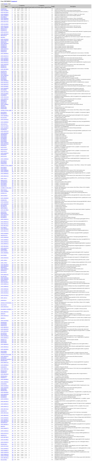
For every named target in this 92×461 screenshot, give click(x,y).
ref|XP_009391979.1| (5, 329)
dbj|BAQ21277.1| (4, 28)
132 (12, 228)
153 (12, 270)
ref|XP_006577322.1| (5, 408)
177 (12, 322)
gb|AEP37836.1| (4, 357)
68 (12, 117)
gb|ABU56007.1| (4, 366)
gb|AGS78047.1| (4, 101)
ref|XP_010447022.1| (5, 241)
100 (12, 171)
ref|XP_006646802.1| (5, 419)
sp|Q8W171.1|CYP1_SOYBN (6, 165)
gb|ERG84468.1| (4, 389)
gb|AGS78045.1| (4, 215)
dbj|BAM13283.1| (4, 444)
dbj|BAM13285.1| (4, 370)
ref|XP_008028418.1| (5, 344)
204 (12, 368)
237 (12, 433)
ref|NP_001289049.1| (5, 233)
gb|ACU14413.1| (4, 189)
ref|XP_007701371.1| (5, 433)
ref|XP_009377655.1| (5, 91)
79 (12, 137)
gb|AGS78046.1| (4, 79)
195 (12, 352)
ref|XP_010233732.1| (5, 214)
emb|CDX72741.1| (4, 280)
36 (12, 65)
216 (12, 390)
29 (12, 53)
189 (12, 341)
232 (12, 424)
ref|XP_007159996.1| (5, 439)
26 (12, 48)
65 (12, 112)
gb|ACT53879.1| (4, 272)
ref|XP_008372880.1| (5, 69)
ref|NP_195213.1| (4, 297)
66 (12, 113)
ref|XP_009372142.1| (5, 412)
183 (12, 331)
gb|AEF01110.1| (4, 67)
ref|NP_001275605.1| (5, 12)
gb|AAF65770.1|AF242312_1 (6, 359)
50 (12, 88)
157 (12, 277)
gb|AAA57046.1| (4, 459)
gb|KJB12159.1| (4, 42)
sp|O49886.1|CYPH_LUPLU (6, 187)
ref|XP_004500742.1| (5, 98)
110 (12, 189)
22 (12, 43)
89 (12, 153)
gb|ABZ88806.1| (4, 95)
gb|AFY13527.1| (4, 151)
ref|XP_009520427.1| (5, 424)
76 (12, 133)
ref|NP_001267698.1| (5, 320)
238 (12, 435)
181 (12, 313)
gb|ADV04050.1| (4, 135)
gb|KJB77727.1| (4, 339)
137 (12, 239)
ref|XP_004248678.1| (5, 88)
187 (12, 337)
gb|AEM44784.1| (4, 129)
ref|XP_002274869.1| (5, 209)
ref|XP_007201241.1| (5, 62)
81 (12, 139)
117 (12, 205)
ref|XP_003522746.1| (5, 26)
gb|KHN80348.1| (4, 322)
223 (12, 403)
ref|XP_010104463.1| (5, 385)
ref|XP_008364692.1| (5, 53)
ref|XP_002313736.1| (5, 21)
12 (12, 27)
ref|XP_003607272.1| (5, 131)
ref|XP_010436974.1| (5, 279)
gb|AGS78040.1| (4, 162)
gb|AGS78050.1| (4, 168)
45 (12, 79)
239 (12, 437)
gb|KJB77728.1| (4, 103)
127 (12, 219)
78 (12, 135)
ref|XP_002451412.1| (5, 315)
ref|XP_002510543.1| (5, 82)
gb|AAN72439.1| (4, 117)
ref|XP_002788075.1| (5, 398)
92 (12, 158)
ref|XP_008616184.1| (5, 415)
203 (12, 366)
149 (12, 264)
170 (12, 304)
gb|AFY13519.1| (4, 156)
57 (12, 101)
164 (12, 290)
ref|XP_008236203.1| (5, 43)
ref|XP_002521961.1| (5, 401)
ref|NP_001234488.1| (5, 24)
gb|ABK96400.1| (4, 47)
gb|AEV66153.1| (4, 50)
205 (12, 370)
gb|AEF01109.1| (4, 341)
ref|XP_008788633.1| (5, 365)
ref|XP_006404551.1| (5, 243)
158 (12, 279)
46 (12, 80)
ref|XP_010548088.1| (5, 191)
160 (12, 282)
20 (12, 40)
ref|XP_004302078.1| (5, 394)
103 (12, 178)
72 (12, 125)
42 (12, 73)
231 (12, 421)
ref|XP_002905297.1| (5, 403)
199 (12, 356)
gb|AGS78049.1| (4, 139)
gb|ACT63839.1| (4, 73)
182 (12, 329)
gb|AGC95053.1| (4, 184)
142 (12, 249)
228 (12, 415)
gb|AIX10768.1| (4, 154)
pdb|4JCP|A (3, 426)
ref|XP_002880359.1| (5, 286)
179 (12, 325)
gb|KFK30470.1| (4, 267)
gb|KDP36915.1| (4, 100)
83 (12, 142)
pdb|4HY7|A (3, 318)
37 (12, 67)
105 (12, 181)
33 (12, 60)
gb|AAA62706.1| (4, 334)
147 (12, 260)
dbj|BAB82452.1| (4, 113)
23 (12, 44)
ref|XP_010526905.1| (5, 127)
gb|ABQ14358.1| (4, 163)
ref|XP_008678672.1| (5, 327)
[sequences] (14, 1)
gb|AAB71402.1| (4, 276)
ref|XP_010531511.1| (5, 223)
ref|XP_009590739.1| (5, 19)
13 (12, 28)
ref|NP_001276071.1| (5, 32)
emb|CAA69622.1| (4, 208)
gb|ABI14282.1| (4, 300)
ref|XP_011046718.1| (5, 40)
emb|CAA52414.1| (4, 149)
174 (12, 315)
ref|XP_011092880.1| (5, 104)
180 (12, 327)
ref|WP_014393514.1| (5, 452)
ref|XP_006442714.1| (5, 362)
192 (12, 346)
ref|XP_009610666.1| (5, 59)
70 (12, 122)
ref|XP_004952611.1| (5, 266)
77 (12, 134)
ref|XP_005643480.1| (5, 392)
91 (12, 156)
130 (12, 225)
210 (12, 379)
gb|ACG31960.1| (4, 342)
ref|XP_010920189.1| (5, 387)
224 (12, 406)
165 (12, 292)
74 (12, 129)
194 (12, 351)
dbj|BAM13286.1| (4, 360)
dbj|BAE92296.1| (4, 213)
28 (12, 51)
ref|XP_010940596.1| (5, 381)
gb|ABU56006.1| (4, 383)
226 (12, 410)
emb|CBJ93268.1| (4, 134)
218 (12, 394)
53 (12, 93)
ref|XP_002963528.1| (5, 288)
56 (12, 100)
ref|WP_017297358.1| (5, 455)
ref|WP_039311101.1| (5, 96)
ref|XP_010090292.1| (5, 158)
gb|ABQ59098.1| (4, 249)
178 (12, 323)
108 (12, 185)
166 (12, 295)
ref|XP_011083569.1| (5, 57)
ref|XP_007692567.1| (5, 442)
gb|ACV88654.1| (4, 227)
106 (12, 183)
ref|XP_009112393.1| (5, 225)
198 (12, 359)
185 (12, 334)
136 (12, 237)
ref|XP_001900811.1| (5, 450)
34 (12, 62)
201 (12, 362)
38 (12, 69)
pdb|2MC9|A (3, 105)
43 (12, 76)
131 (12, 227)
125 (12, 215)
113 (12, 195)
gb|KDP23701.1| (4, 435)
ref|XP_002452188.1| (5, 331)
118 (12, 198)
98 (12, 168)
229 (12, 417)
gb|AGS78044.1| (4, 183)
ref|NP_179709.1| (4, 262)
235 (12, 422)
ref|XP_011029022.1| (5, 15)
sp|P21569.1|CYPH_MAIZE (6, 354)
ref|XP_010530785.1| (5, 171)
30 (12, 55)
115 (12, 201)
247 (12, 454)
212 (12, 383)
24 (12, 46)
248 (12, 455)
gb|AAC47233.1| (4, 304)
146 (12, 257)
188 (12, 339)
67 (12, 115)
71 (12, 123)
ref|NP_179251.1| (4, 178)
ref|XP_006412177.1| (5, 230)
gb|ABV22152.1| (4, 325)
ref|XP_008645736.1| (5, 311)
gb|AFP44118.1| (4, 145)
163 (12, 288)
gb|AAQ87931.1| (4, 333)
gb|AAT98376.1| (4, 217)
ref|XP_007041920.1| (5, 119)
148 (12, 262)
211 (12, 381)
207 (12, 374)
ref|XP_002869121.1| (5, 283)
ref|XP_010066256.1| (5, 75)
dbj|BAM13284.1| (4, 376)
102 (12, 175)
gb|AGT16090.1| (4, 255)
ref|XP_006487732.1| (5, 368)
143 (12, 250)
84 (12, 144)
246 (12, 452)
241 (12, 442)
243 (12, 446)
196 (12, 354)
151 (12, 267)
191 (12, 344)
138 (12, 241)
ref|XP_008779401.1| (5, 437)
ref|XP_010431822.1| (5, 282)
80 (12, 138)
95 (12, 163)
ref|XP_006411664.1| (5, 246)
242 (12, 444)
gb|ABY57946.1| (4, 108)
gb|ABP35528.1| (4, 8)
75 (12, 131)
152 (12, 268)
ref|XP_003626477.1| (5, 428)
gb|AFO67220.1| (4, 71)
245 (12, 450)
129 (12, 223)
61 (12, 98)
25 (12, 47)
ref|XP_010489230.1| (5, 170)
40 (12, 72)
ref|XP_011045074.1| (5, 142)
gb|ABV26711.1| (4, 72)
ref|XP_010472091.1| (5, 335)
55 (12, 96)
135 (12, 235)
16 (12, 34)
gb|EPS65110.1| (4, 65)
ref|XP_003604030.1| (5, 198)
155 (12, 274)
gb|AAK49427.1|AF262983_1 (6, 309)
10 (12, 24)
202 (12, 365)
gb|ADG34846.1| (4, 137)
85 (12, 145)
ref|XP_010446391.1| (5, 268)
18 (12, 37)
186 (12, 335)
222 (12, 401)
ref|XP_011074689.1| (5, 10)
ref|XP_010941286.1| (5, 203)
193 (12, 349)
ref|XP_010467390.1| (5, 64)
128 (12, 221)
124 (12, 214)
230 (12, 419)
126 (12, 217)
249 (12, 457)
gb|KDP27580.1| (4, 107)
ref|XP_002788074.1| (5, 448)
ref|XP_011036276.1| (5, 430)
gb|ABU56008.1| (4, 352)
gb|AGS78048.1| (4, 141)
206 (12, 372)
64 (12, 110)
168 (12, 300)
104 (12, 180)
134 (12, 230)
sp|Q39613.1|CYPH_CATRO (6, 110)
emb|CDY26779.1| (4, 235)
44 (12, 77)
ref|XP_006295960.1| (5, 349)
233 (12, 426)
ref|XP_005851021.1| (5, 346)
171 (12, 306)
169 (12, 302)
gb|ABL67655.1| (4, 51)
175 (12, 318)
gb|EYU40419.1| (4, 160)
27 (12, 50)
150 (12, 266)
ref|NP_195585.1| (4, 260)
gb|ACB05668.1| (4, 138)
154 (12, 272)
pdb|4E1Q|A (3, 313)
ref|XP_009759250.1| (5, 34)
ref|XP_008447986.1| (5, 60)
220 (12, 397)
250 (12, 459)
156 (12, 276)
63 (12, 108)
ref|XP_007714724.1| (5, 446)
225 (12, 408)
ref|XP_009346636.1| (5, 18)
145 (12, 255)
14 (12, 30)
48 (12, 84)
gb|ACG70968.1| (4, 351)
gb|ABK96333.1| (4, 46)
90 (12, 154)
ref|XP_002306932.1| (5, 201)
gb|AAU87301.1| (4, 205)
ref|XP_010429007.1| (5, 290)
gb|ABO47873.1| (4, 410)
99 (12, 170)
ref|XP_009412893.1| (5, 264)
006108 (5, 3)
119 (12, 206)
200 (12, 360)
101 (12, 173)
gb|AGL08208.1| (4, 89)
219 (12, 395)
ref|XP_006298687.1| (5, 115)
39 (12, 71)
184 (12, 333)
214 (12, 387)
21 (12, 42)
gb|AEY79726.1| (4, 185)
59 (12, 104)
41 (12, 75)
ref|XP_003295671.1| (5, 337)
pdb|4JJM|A (3, 37)
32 (12, 59)
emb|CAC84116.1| (4, 123)
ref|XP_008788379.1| (5, 356)
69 (12, 119)
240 (12, 439)
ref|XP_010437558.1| (5, 277)
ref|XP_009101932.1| (5, 306)
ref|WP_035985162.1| (5, 454)
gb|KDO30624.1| (4, 395)
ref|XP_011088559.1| (5, 27)
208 (12, 376)
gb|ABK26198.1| (4, 200)
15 (12, 32)
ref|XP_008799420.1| (5, 228)
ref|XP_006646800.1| (5, 379)
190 (12, 342)
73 (12, 127)
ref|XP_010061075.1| (5, 219)
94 (12, 162)
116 (12, 203)
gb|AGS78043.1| (4, 167)
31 (12, 57)
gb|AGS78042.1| (4, 112)
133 (12, 233)
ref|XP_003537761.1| (5, 144)
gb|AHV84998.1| (4, 323)
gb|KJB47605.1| (4, 77)
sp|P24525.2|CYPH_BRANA (6, 302)
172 (12, 309)
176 (12, 320)
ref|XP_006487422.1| (5, 221)
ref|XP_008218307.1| (5, 457)
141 (12, 248)
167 (12, 297)
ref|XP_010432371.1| (5, 248)
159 (12, 280)
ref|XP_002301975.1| (5, 55)
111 (12, 191)
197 (12, 357)
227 (12, 412)
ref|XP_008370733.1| (5, 421)
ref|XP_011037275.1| (5, 48)
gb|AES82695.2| (4, 397)
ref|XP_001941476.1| (5, 257)
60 (12, 105)
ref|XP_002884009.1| (5, 122)
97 (12, 167)
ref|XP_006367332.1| (5, 84)
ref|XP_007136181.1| (5, 295)
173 (12, 311)
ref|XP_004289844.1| (5, 14)
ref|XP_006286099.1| (5, 252)
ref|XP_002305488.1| (5, 86)
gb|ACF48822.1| (4, 16)
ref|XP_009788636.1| (5, 80)
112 (12, 193)
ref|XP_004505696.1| (5, 133)
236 (12, 430)
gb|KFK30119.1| (4, 270)
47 (12, 82)
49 (12, 86)
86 (12, 147)
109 (12, 187)
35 (12, 64)
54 (12, 95)
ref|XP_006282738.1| (5, 274)
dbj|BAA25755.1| (4, 180)
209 (12, 377)
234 (12, 428)
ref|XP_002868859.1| (5, 239)
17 (12, 35)
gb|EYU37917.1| (4, 35)
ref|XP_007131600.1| (5, 125)
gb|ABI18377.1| (4, 377)
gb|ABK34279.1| (4, 30)
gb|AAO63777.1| (4, 206)
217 (12, 392)
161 (12, 283)
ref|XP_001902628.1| (5, 417)
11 (12, 26)
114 (12, 200)
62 (12, 107)
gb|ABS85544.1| (4, 372)
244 (12, 448)
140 (12, 246)
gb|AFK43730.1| (4, 44)
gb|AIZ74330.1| (4, 211)
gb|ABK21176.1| (4, 193)
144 (12, 252)
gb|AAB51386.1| (4, 76)
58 (12, 103)
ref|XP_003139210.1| (5, 292)
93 (12, 160)
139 (12, 243)
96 (12, 165)
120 (12, 208)
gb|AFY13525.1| (4, 147)
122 (12, 211)
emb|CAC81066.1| (4, 195)
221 (12, 398)
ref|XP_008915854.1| (5, 374)
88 (12, 151)
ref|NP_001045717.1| (5, 406)
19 (12, 39)
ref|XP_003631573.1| (5, 175)
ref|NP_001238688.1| (5, 93)
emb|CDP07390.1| (4, 181)
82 (12, 141)
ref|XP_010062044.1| (5, 237)
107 (12, 184)
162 (12, 286)
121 (12, 209)
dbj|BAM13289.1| (4, 390)
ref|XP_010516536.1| (5, 39)
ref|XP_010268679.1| (5, 153)
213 (12, 385)
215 (12, 389)
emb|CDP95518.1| (4, 422)
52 (12, 91)
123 (12, 213)
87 (12, 149)
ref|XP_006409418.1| (5, 173)
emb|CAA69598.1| (4, 250)
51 (12, 89)
